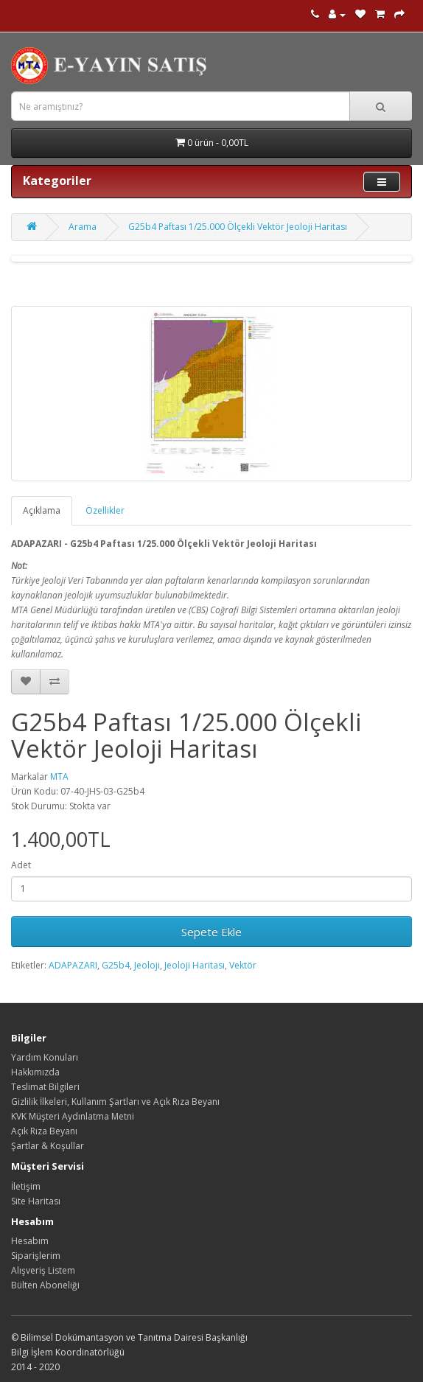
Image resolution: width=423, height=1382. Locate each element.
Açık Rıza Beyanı (44, 1131)
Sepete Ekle (211, 931)
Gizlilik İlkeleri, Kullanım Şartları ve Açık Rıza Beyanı (115, 1101)
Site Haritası (35, 1201)
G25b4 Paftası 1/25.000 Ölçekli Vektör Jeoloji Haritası (237, 226)
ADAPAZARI (73, 965)
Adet (21, 865)
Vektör (242, 965)
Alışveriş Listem (43, 1270)
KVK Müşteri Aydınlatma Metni (72, 1116)
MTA (59, 776)
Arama (83, 226)
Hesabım (30, 1241)
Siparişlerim (35, 1255)
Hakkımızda (35, 1072)
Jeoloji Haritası (194, 965)
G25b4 (116, 965)
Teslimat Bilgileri (45, 1087)
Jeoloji (147, 965)
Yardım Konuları (44, 1057)
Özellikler (105, 510)
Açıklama (41, 510)
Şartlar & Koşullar (47, 1146)
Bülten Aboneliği (45, 1285)
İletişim (26, 1186)
